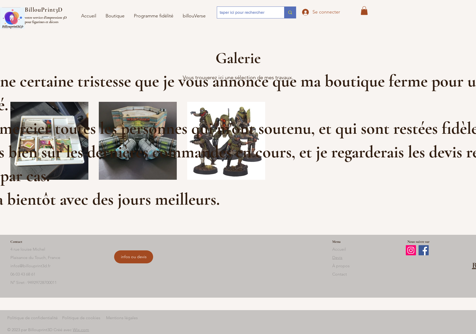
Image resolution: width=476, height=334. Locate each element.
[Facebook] (424, 250)
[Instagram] (411, 250)
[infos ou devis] (133, 256)
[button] (194, 14)
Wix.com (81, 329)
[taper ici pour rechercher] (246, 12)
